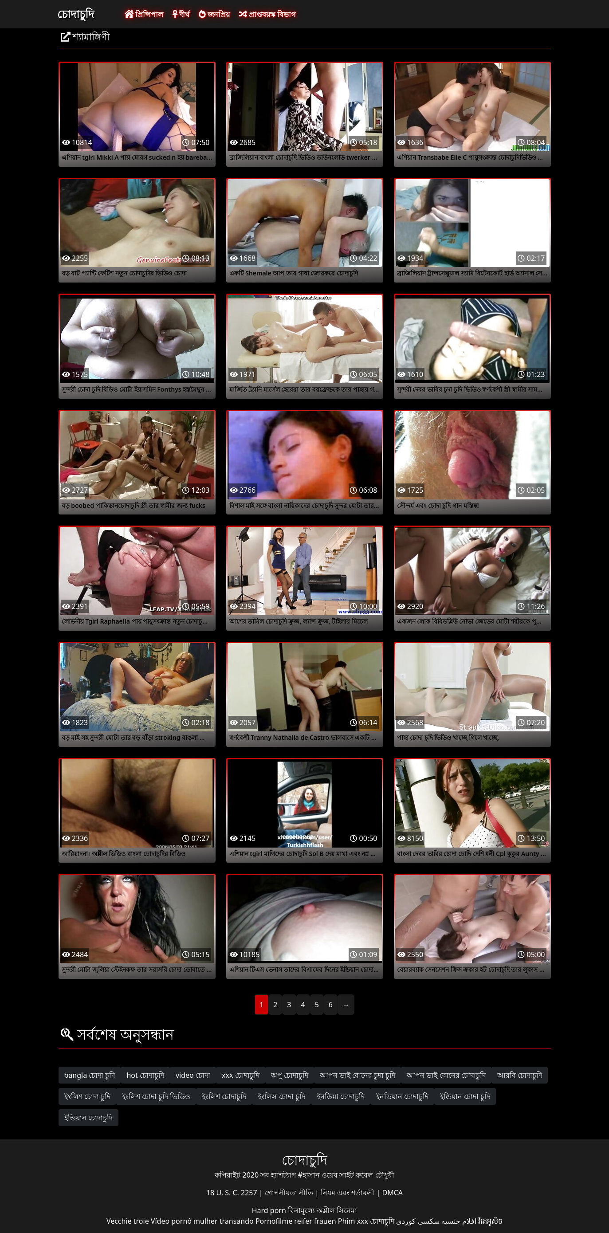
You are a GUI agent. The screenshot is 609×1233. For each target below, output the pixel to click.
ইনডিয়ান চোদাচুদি (402, 1096)
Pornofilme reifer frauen (295, 1221)
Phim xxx (353, 1221)
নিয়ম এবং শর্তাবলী (348, 1193)
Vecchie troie (127, 1221)
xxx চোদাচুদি (240, 1075)
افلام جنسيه (458, 1221)
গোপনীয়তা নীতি (290, 1193)
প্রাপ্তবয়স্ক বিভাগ (267, 14)
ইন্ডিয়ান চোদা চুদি (465, 1096)
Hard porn (270, 1210)
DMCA (392, 1193)
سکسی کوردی (417, 1221)
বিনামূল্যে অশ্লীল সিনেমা (322, 1210)
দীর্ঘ (181, 14)
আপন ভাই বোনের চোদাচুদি (446, 1075)
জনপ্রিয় (214, 14)
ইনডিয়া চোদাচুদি (341, 1096)
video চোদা (193, 1075)
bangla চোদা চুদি (89, 1075)
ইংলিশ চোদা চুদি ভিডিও (156, 1096)
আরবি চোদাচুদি (519, 1075)
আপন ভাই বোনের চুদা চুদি (358, 1075)
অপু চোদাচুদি (289, 1075)
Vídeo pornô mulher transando (202, 1221)
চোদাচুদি (75, 13)
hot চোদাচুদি (145, 1075)
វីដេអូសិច (490, 1221)
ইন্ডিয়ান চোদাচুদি (88, 1118)
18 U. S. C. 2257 (232, 1193)
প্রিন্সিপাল (144, 14)
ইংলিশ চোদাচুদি (224, 1096)
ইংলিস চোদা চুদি (281, 1096)
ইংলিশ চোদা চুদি (87, 1096)
